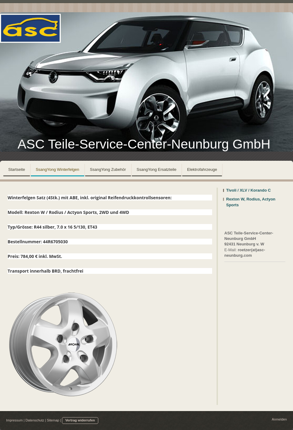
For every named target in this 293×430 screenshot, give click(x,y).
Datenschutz (34, 420)
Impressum (14, 420)
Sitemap (53, 420)
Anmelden (279, 419)
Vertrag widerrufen (80, 420)
